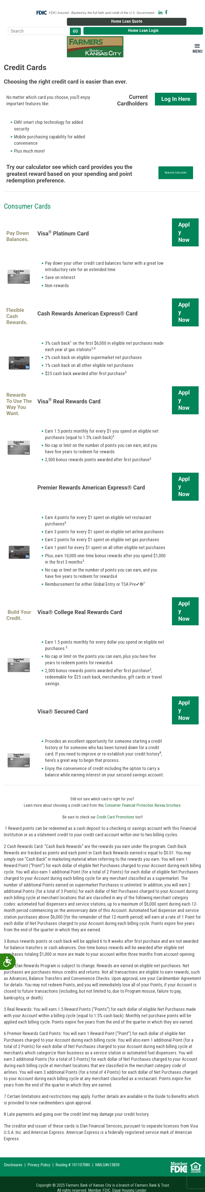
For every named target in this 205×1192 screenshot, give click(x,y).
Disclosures (13, 1157)
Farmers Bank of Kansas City (96, 38)
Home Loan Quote (167, 11)
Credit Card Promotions (115, 808)
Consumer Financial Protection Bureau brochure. (143, 796)
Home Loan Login (184, 21)
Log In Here (175, 90)
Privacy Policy (38, 1157)
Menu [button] (197, 42)
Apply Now (184, 223)
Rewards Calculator (176, 163)
